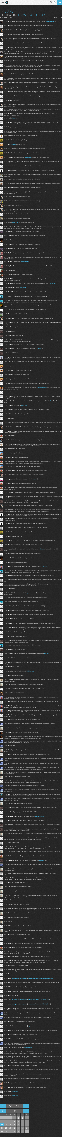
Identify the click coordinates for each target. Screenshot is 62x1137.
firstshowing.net (25, 261)
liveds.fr (40, 348)
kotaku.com (23, 287)
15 (14, 1125)
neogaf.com (30, 1026)
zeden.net (41, 549)
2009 (14, 1110)
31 (22, 1131)
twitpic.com (28, 157)
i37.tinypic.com (15, 1004)
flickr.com (45, 566)
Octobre (14, 1106)
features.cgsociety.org (40, 816)
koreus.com (13, 144)
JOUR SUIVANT (56, 17)
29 (14, 1131)
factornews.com (28, 1047)
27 (6, 1131)
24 (22, 1128)
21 (10, 1128)
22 (14, 1128)
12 (2, 1125)
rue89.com (46, 653)
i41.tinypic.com (15, 999)
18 (26, 1125)
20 (6, 1128)
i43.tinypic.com (31, 978)
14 (10, 1125)
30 (18, 1131)
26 (2, 1131)
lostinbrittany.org (30, 671)
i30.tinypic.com (39, 999)
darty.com (51, 401)
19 (2, 1128)
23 (18, 1128)
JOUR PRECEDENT (7, 17)
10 (22, 1121)
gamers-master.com (31, 593)
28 (10, 1131)
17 (22, 1125)
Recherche (51, 2)
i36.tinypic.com (23, 1004)
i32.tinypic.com (39, 978)
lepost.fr (14, 118)
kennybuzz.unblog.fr (50, 21)
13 (6, 1125)
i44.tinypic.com (15, 978)
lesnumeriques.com (42, 387)
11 (26, 1121)
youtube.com (52, 283)
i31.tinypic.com (46, 1004)
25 (26, 1128)
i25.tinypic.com (23, 999)
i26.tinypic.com (39, 1004)
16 (18, 1125)
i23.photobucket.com (48, 978)
